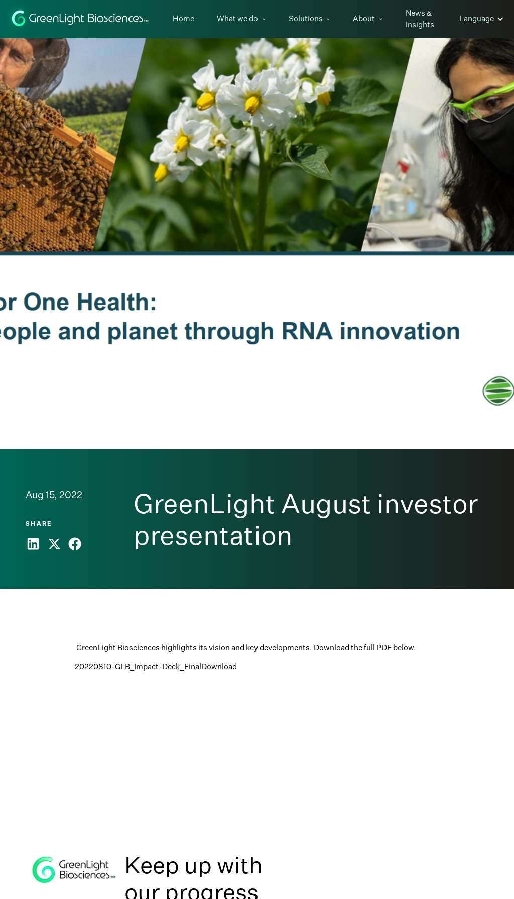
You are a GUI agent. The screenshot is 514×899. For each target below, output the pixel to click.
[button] (245, 19)
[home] (81, 19)
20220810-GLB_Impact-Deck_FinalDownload (156, 666)
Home (183, 18)
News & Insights (420, 18)
